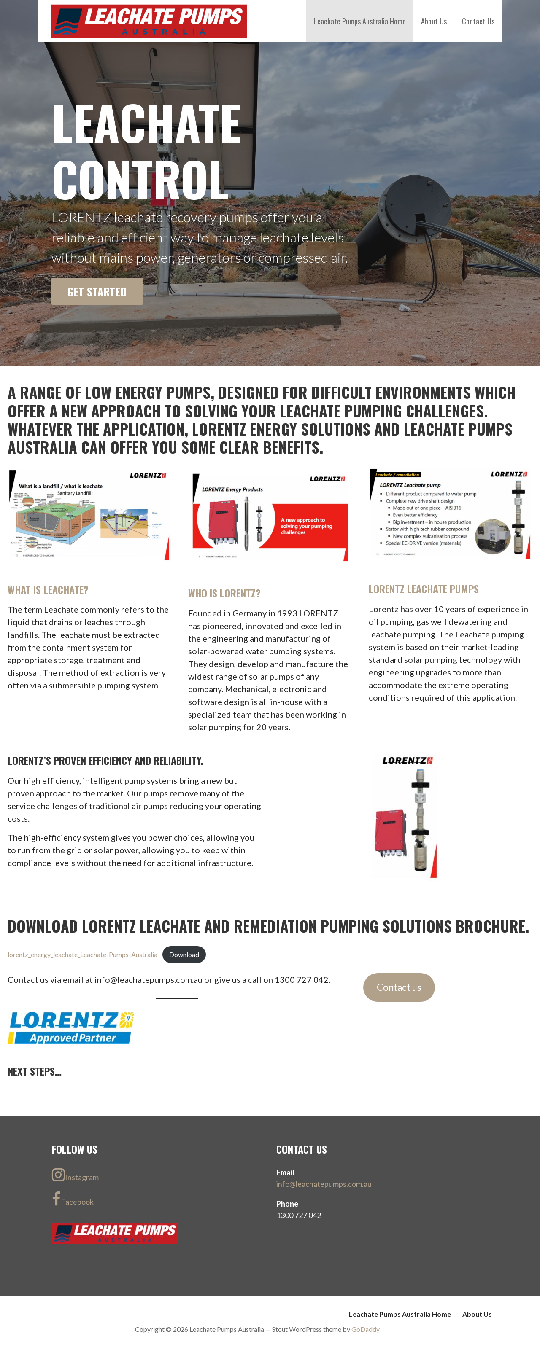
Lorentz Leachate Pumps (424, 588)
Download (184, 954)
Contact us (399, 987)
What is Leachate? (48, 589)
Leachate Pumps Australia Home (360, 21)
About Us (434, 21)
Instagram (75, 1174)
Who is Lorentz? (224, 592)
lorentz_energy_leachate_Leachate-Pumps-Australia (82, 954)
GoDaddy (365, 1329)
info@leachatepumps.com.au (324, 1184)
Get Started (97, 291)
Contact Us (478, 21)
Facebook (73, 1199)
